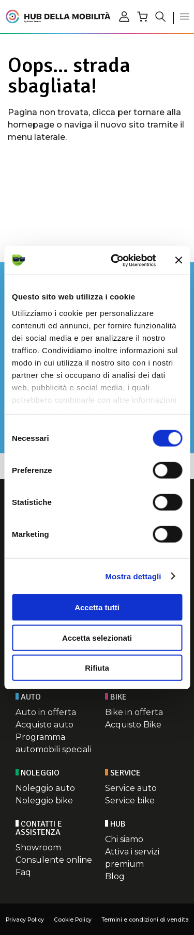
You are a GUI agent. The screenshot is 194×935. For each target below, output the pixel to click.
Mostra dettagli (133, 576)
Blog (115, 876)
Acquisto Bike (133, 725)
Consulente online (54, 860)
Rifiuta (97, 667)
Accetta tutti (97, 607)
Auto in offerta (46, 712)
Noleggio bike (44, 800)
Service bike (130, 800)
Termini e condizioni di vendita (145, 919)
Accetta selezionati (97, 637)
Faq (23, 872)
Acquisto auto (44, 725)
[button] (184, 16)
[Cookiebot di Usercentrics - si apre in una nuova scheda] (116, 260)
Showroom (38, 847)
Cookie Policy (73, 919)
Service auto (131, 788)
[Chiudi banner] (178, 260)
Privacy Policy (25, 919)
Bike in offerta (134, 712)
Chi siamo (124, 839)
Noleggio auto (45, 788)
